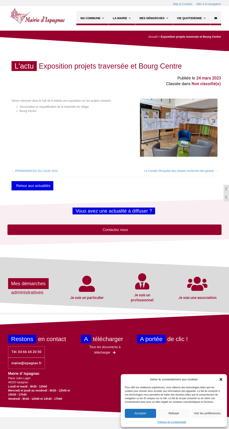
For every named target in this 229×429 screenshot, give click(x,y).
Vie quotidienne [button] (191, 18)
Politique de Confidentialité (172, 422)
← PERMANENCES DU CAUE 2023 (35, 170)
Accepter (140, 413)
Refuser (174, 413)
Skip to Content (182, 4)
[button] (221, 379)
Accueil (153, 36)
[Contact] (215, 18)
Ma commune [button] (92, 18)
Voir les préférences (207, 413)
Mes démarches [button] (153, 18)
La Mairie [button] (122, 18)
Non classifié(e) (206, 83)
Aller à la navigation (208, 4)
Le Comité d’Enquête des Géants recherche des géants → (180, 170)
